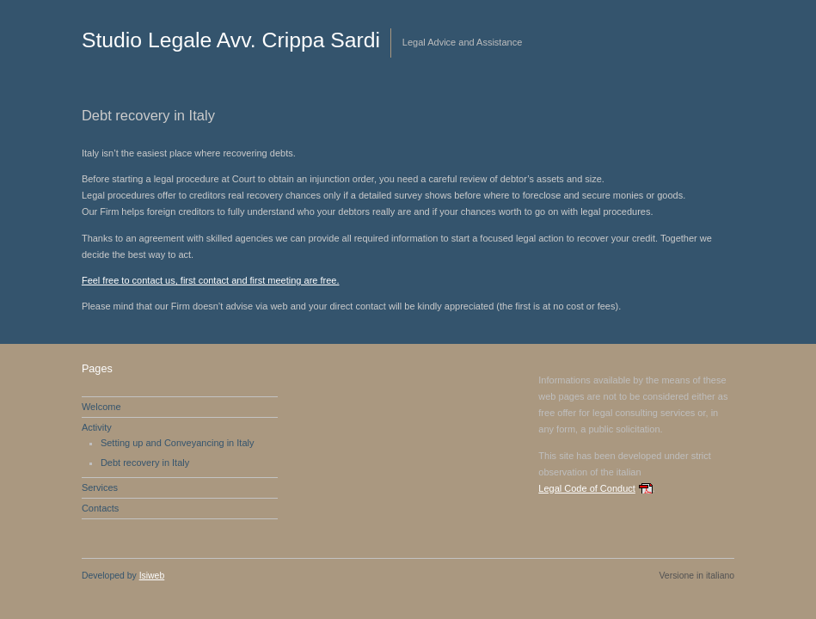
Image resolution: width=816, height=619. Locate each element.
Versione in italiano (696, 575)
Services (100, 487)
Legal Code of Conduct (586, 488)
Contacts (100, 508)
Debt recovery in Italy (145, 462)
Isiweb (152, 575)
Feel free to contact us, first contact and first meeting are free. (211, 280)
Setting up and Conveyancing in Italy (178, 443)
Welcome (101, 406)
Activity (97, 427)
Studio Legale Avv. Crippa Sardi (231, 40)
